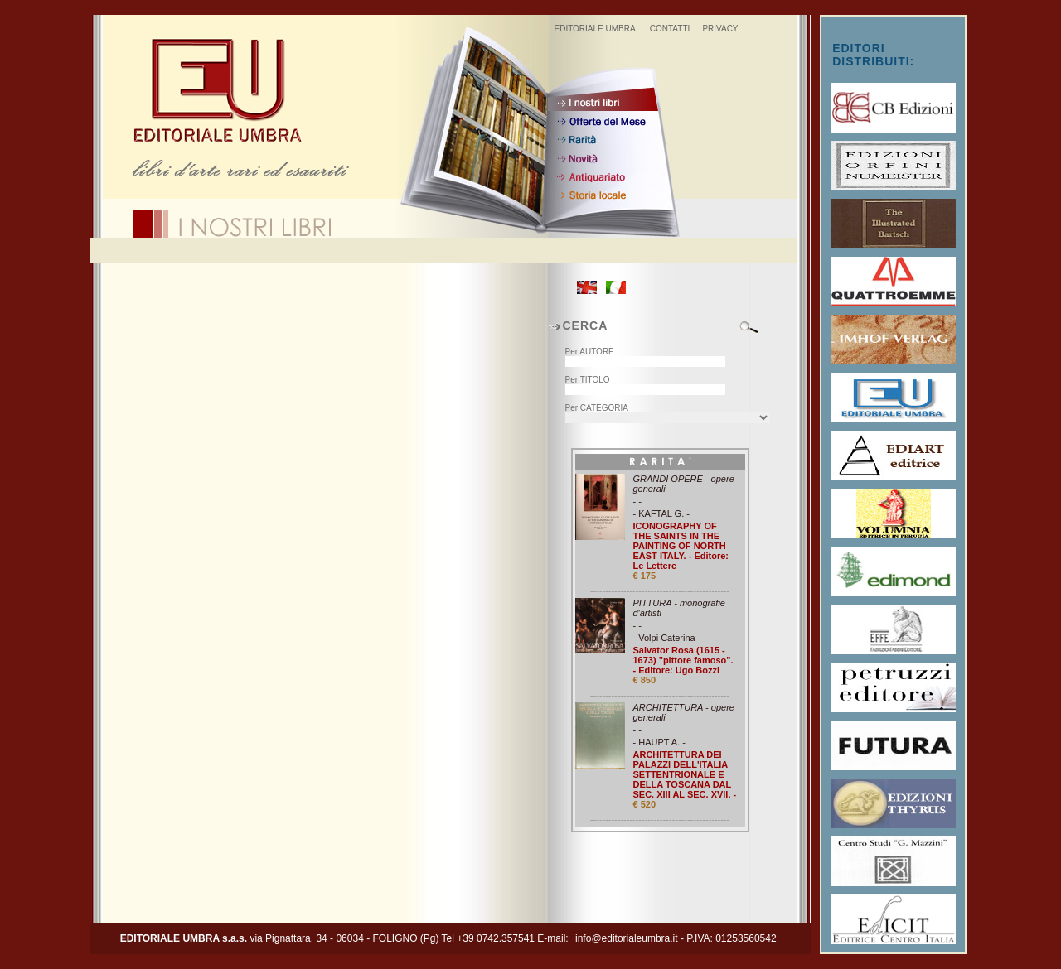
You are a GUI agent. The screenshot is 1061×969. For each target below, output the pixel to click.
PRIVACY (720, 28)
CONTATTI (670, 28)
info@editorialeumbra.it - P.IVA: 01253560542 (676, 938)
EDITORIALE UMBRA (594, 28)
